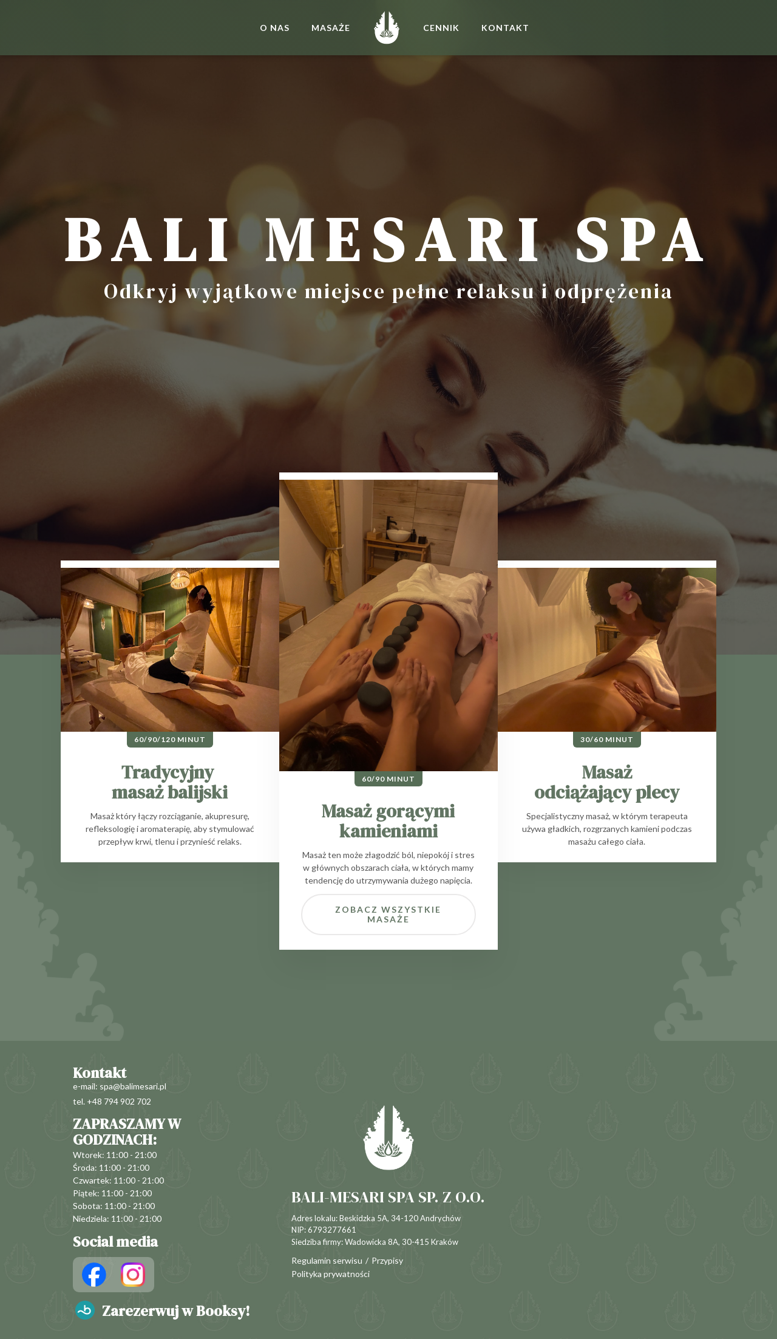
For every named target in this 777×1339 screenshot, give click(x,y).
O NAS (275, 27)
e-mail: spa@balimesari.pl (119, 1086)
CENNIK (441, 27)
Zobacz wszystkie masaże (388, 914)
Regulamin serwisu (326, 1261)
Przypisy (387, 1261)
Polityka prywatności (330, 1274)
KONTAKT (505, 27)
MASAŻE (330, 27)
